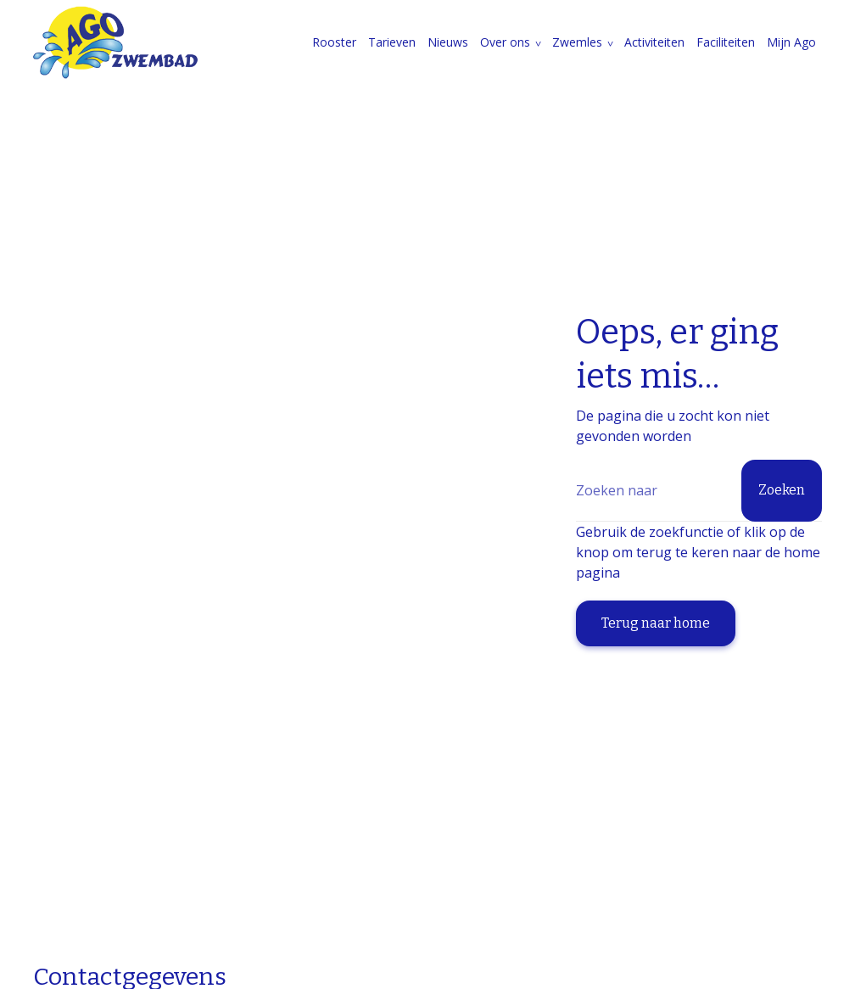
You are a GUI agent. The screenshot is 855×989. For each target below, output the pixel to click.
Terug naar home (655, 623)
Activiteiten (654, 42)
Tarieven (392, 42)
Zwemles (577, 42)
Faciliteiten (725, 42)
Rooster (334, 42)
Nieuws (448, 42)
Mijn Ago (791, 42)
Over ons (505, 42)
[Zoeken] (699, 491)
